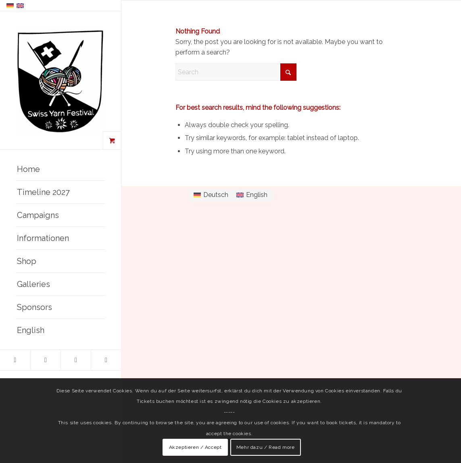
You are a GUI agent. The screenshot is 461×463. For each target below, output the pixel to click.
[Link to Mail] (106, 360)
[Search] (235, 72)
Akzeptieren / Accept (195, 447)
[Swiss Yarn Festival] (60, 80)
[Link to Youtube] (75, 360)
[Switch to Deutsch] (211, 195)
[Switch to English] (251, 195)
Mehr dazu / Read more (265, 447)
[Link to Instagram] (45, 360)
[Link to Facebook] (15, 360)
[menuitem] (60, 169)
